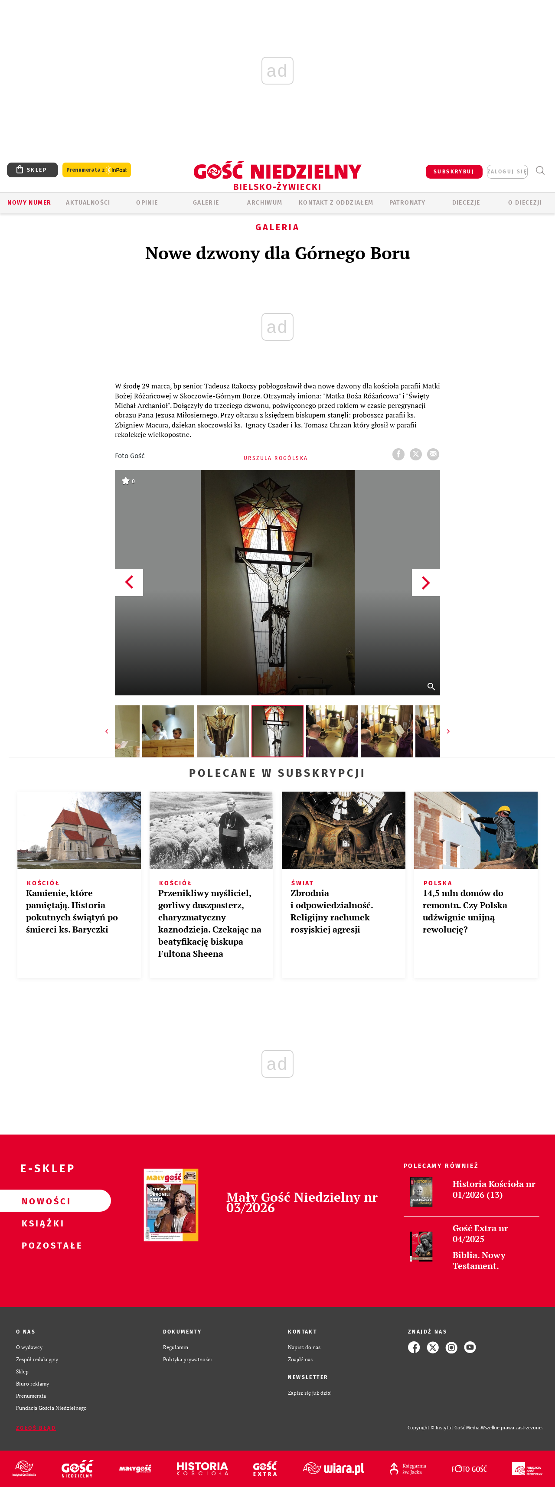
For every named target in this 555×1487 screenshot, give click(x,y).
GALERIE (206, 202)
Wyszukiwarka (540, 171)
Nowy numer (29, 202)
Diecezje (466, 202)
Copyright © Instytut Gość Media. (444, 1428)
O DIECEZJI (525, 202)
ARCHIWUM (264, 202)
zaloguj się (507, 172)
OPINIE (147, 202)
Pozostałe (42, 1245)
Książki (42, 1223)
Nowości (42, 1201)
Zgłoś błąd (36, 1428)
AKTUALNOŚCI (88, 202)
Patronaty (407, 202)
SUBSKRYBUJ (454, 172)
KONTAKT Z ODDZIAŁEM (336, 202)
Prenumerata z (96, 170)
